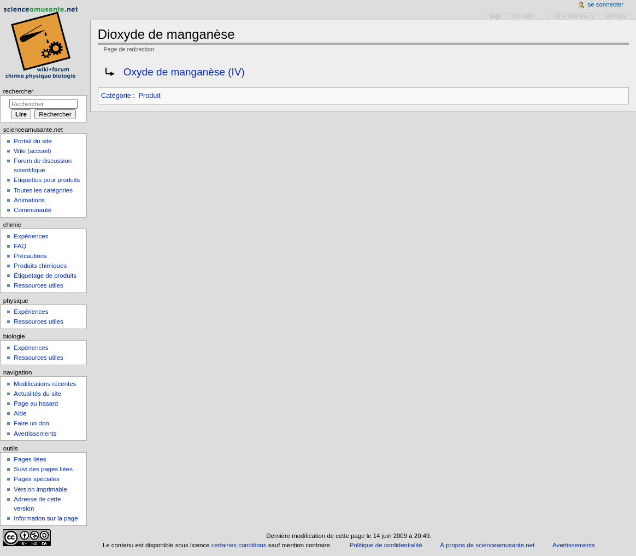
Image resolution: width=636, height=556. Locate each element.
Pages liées (30, 459)
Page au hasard (36, 403)
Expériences (31, 236)
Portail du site (32, 141)
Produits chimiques (40, 265)
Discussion (523, 16)
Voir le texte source (573, 16)
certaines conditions (239, 545)
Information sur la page (46, 518)
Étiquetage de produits (45, 275)
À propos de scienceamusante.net (487, 545)
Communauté (32, 210)
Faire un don (31, 423)
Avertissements (35, 433)
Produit (150, 96)
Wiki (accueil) (32, 151)
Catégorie (116, 96)
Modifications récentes (45, 384)
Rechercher (18, 91)
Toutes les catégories (43, 190)
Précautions (30, 256)
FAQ (20, 246)
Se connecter (606, 4)
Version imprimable (40, 489)
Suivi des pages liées (43, 469)
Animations (29, 200)
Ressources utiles (38, 285)
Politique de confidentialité (386, 545)
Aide (20, 413)
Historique (615, 16)
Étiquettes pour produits (47, 180)
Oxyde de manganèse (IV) (184, 72)
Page (496, 16)
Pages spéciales (36, 479)
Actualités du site (37, 393)
